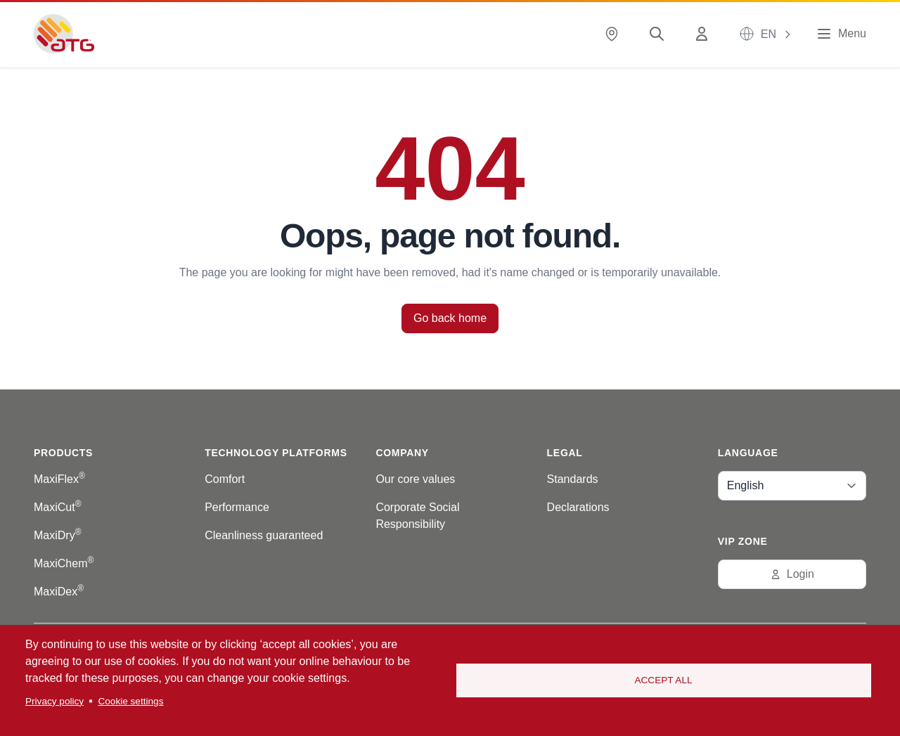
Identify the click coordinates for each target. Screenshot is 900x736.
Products (63, 452)
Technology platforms (276, 452)
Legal (565, 452)
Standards (572, 479)
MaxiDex (59, 592)
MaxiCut (58, 507)
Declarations (578, 507)
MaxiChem (64, 563)
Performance (237, 507)
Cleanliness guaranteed (264, 535)
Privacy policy (54, 701)
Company (401, 452)
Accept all (663, 680)
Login (792, 574)
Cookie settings (130, 701)
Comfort (225, 479)
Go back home (450, 318)
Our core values (415, 479)
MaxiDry (58, 535)
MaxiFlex (59, 479)
